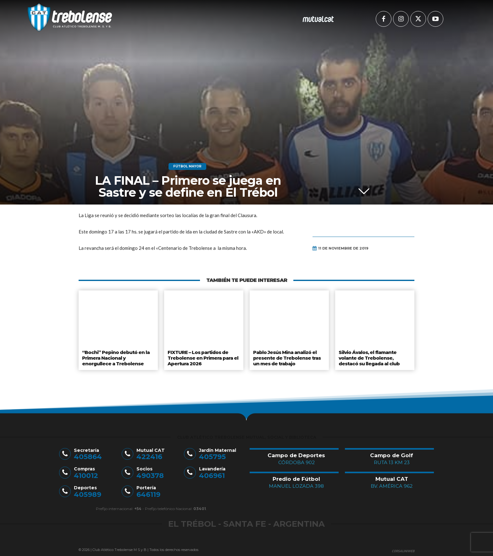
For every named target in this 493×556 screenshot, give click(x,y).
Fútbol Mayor (187, 166)
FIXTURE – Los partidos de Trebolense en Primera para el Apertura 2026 (202, 356)
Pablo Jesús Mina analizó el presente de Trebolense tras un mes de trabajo (286, 356)
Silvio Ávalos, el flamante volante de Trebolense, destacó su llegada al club (369, 356)
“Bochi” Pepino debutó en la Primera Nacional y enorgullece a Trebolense (117, 356)
